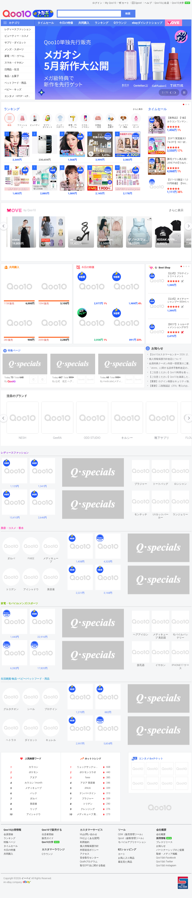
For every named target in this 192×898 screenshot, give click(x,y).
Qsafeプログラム (89, 861)
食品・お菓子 (11, 76)
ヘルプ (148, 3)
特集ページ (14, 350)
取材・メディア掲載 (166, 853)
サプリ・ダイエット (15, 42)
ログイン (97, 3)
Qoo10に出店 (161, 3)
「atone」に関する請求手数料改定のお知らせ (170, 368)
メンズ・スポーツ (14, 49)
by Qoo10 (30, 210)
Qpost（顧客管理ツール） (131, 838)
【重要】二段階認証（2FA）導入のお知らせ (170, 385)
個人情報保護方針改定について (165, 359)
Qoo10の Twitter (164, 861)
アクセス (84, 853)
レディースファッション (17, 29)
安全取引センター (89, 857)
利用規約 (84, 842)
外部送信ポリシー (89, 850)
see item (144, 463)
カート (125, 3)
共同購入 (14, 267)
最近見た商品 (125, 861)
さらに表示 (138, 109)
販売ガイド (47, 838)
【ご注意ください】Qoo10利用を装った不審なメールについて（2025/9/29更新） (170, 372)
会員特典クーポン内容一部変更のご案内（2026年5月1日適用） (170, 363)
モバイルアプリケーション (132, 842)
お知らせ (157, 348)
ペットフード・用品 (15, 82)
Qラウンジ (47, 854)
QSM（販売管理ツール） (131, 834)
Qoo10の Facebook (166, 857)
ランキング (11, 109)
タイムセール (157, 109)
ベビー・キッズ (12, 89)
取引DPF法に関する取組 (92, 865)
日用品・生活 (11, 69)
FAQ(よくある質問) (90, 838)
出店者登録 (47, 834)
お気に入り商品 (126, 858)
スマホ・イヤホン (14, 62)
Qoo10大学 (178, 3)
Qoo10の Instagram (166, 865)
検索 (127, 13)
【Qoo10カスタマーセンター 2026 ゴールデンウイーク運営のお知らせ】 (170, 354)
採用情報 (161, 838)
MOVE (14, 210)
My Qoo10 (110, 3)
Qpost (138, 3)
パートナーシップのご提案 (170, 850)
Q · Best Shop (162, 267)
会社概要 (161, 834)
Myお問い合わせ (88, 834)
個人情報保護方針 (89, 846)
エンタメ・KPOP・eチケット (19, 96)
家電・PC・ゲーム (14, 56)
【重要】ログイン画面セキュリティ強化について (170, 381)
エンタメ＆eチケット (151, 758)
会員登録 (8, 834)
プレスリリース (164, 842)
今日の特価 (88, 267)
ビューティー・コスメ (16, 35)
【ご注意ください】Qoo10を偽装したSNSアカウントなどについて (170, 377)
